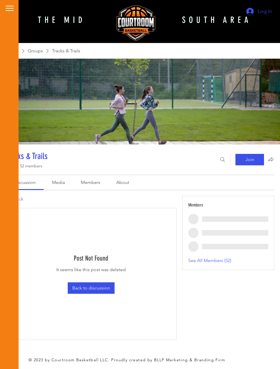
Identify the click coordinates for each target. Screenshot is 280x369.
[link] (25, 182)
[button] (10, 8)
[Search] (222, 159)
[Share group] (270, 159)
